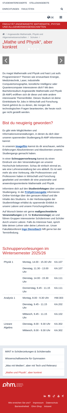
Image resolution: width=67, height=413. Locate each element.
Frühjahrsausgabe (35, 192)
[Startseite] (3, 34)
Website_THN (7, 16)
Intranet (47, 406)
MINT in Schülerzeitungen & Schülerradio (28, 351)
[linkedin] (45, 396)
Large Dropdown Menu (12, 384)
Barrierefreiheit (22, 406)
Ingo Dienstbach (31, 229)
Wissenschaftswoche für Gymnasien (25, 358)
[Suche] (62, 9)
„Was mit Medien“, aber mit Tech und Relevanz (31, 365)
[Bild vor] (61, 60)
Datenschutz (52, 402)
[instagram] (49, 396)
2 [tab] (32, 49)
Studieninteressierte (14, 3)
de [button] (50, 17)
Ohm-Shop (36, 406)
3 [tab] (35, 49)
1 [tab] (29, 49)
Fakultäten (27, 9)
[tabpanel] (33, 60)
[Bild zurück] (5, 60)
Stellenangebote (39, 3)
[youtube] (59, 396)
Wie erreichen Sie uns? (19, 402)
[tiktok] (54, 396)
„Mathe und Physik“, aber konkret (23, 372)
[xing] (63, 396)
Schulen (34, 37)
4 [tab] (38, 49)
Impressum (38, 402)
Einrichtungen (10, 9)
